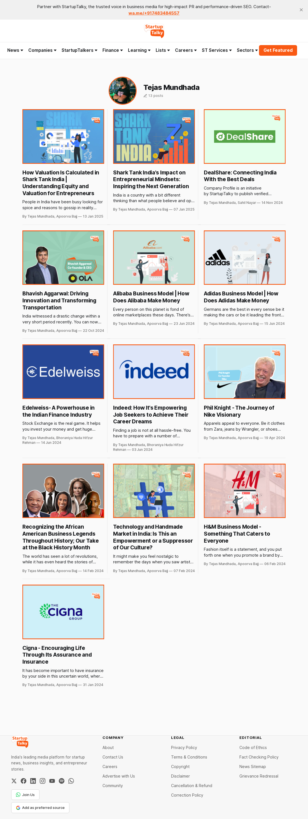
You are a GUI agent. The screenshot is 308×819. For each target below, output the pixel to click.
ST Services (217, 50)
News (15, 50)
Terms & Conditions (189, 757)
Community (112, 785)
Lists (163, 50)
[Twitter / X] (14, 781)
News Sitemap (252, 766)
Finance (112, 50)
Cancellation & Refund (191, 785)
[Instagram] (42, 781)
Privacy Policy (184, 747)
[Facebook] (23, 781)
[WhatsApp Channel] (71, 781)
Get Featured (278, 50)
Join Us (25, 794)
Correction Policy (187, 795)
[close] (301, 9)
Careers (186, 50)
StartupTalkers (79, 50)
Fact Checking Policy (259, 757)
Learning (139, 50)
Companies (42, 50)
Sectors (247, 50)
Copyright (180, 766)
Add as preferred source (40, 807)
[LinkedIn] (33, 781)
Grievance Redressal (258, 776)
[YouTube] (52, 781)
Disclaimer (180, 776)
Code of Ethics (253, 747)
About (108, 747)
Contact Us (112, 757)
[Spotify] (61, 781)
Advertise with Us (118, 776)
